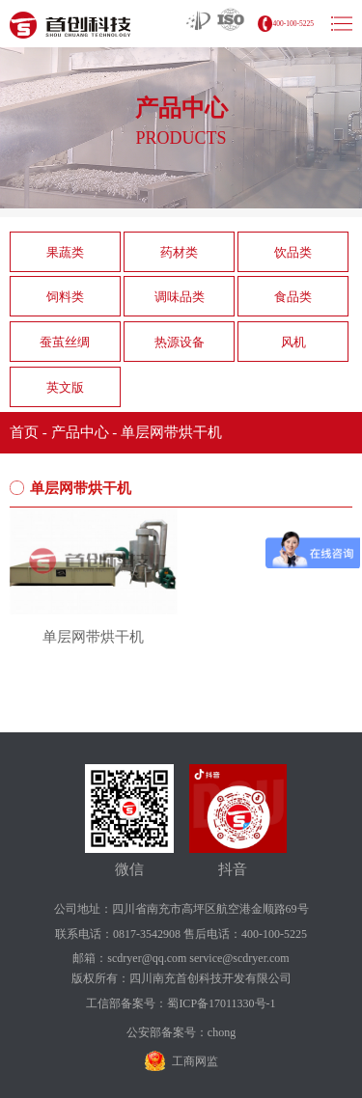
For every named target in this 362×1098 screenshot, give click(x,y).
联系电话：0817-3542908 (118, 934)
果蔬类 (65, 252)
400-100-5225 (294, 23)
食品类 (293, 296)
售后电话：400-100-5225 (245, 934)
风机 (293, 342)
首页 (24, 432)
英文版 (65, 387)
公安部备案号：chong (181, 1032)
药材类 (179, 252)
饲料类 (65, 296)
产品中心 (80, 432)
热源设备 (179, 342)
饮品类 (293, 252)
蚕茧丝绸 (65, 342)
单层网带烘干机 (171, 432)
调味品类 (179, 296)
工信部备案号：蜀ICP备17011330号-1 (180, 1003)
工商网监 (195, 1061)
